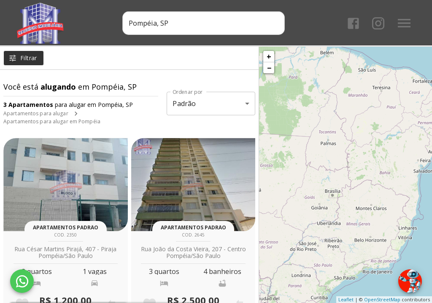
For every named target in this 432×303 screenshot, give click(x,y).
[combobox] (203, 23)
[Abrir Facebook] (353, 23)
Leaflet (346, 299)
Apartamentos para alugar (35, 113)
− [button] (269, 68)
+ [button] (269, 56)
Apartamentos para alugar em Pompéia (51, 121)
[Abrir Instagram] (378, 23)
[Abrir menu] (404, 23)
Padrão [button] (184, 103)
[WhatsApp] (22, 281)
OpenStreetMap (382, 299)
